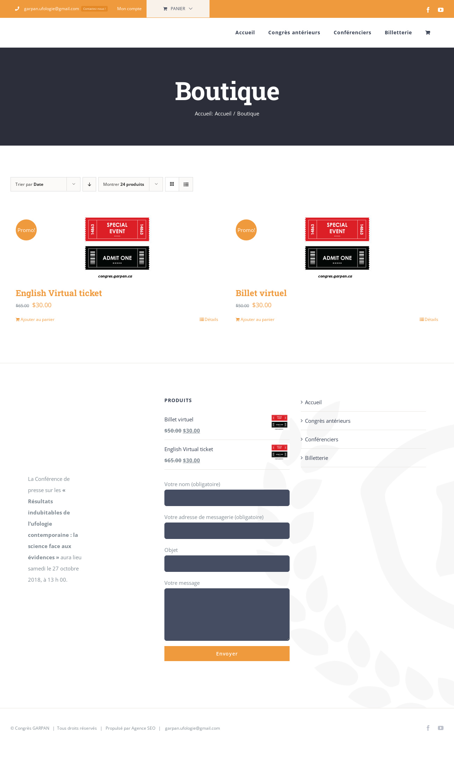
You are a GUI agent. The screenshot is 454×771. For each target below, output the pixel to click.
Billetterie (316, 457)
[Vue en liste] (186, 184)
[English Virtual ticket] (117, 246)
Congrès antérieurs (327, 420)
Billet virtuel (261, 293)
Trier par (29, 184)
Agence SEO (143, 728)
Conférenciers (321, 439)
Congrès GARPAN (32, 728)
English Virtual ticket (59, 293)
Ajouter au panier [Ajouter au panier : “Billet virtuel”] (258, 319)
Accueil (313, 402)
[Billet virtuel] (337, 246)
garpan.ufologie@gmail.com (192, 728)
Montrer (123, 184)
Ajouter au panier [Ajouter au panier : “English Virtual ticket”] (38, 319)
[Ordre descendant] (89, 184)
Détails (211, 319)
